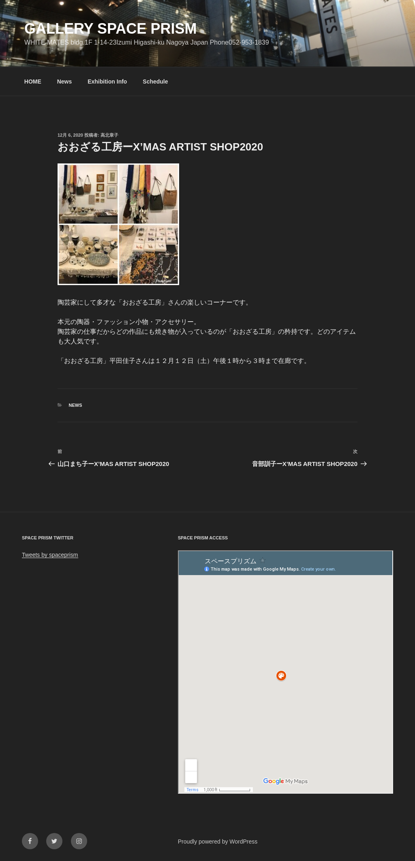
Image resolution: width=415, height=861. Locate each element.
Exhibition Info (107, 81)
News (64, 81)
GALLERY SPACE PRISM (110, 28)
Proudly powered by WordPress (218, 841)
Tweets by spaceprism (50, 555)
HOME (32, 81)
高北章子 (109, 135)
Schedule (155, 81)
